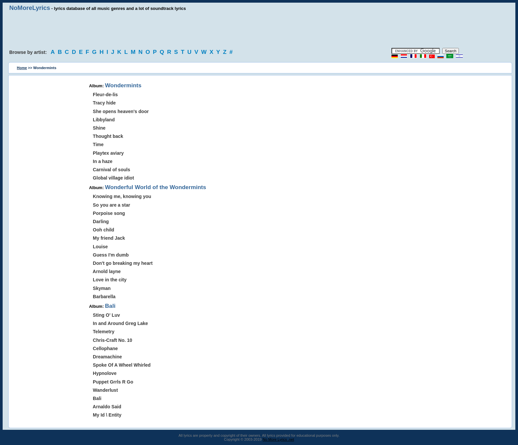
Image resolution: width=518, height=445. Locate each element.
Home (22, 68)
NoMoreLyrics (29, 7)
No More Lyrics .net (278, 439)
